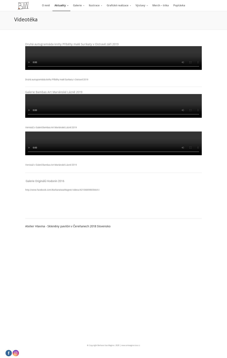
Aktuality (60, 5)
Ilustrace (94, 5)
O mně (46, 5)
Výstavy (140, 5)
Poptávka (179, 5)
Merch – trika (160, 5)
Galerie (77, 5)
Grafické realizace (117, 5)
